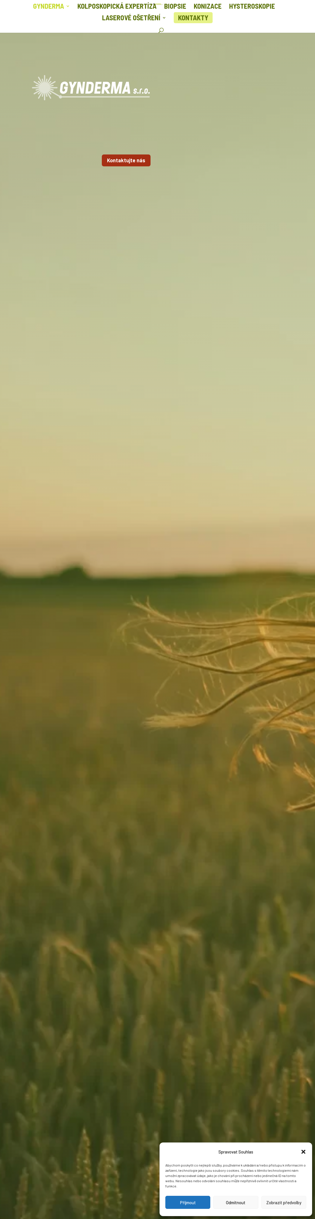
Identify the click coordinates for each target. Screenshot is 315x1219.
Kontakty (193, 17)
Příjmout (188, 1202)
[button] (303, 1152)
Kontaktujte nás (126, 160)
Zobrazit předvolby (283, 1202)
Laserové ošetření (131, 19)
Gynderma (48, 7)
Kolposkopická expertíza (117, 7)
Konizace (208, 7)
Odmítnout (235, 1202)
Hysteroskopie (252, 7)
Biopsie (175, 7)
